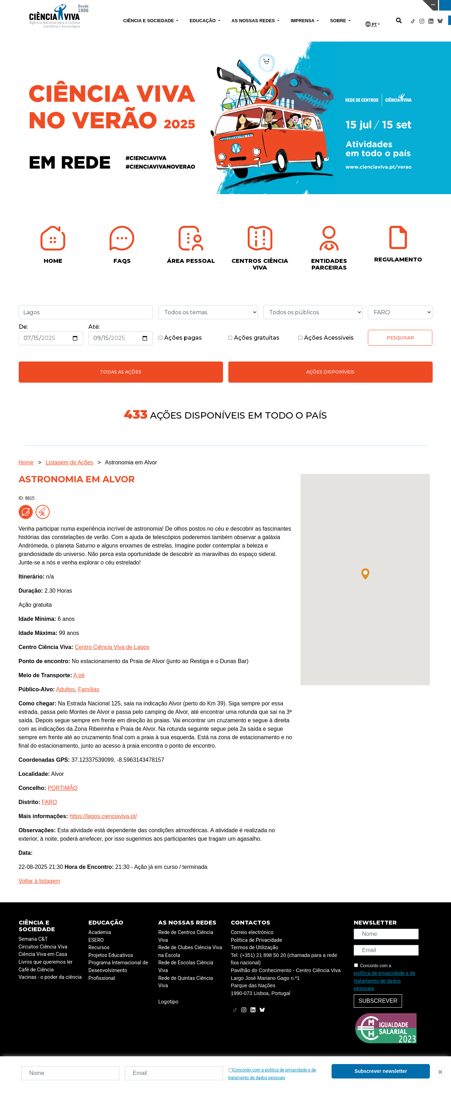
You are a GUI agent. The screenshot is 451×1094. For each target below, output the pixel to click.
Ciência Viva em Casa (43, 954)
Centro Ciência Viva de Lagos (112, 647)
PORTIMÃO (63, 788)
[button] (365, 574)
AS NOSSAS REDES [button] (253, 20)
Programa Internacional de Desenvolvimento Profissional (118, 970)
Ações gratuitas (253, 337)
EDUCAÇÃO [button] (203, 20)
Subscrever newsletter (380, 1071)
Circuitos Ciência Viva (43, 947)
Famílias (88, 689)
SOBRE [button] (338, 20)
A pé (79, 675)
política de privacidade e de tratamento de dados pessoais (384, 980)
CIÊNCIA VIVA (299, 5)
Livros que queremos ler (46, 962)
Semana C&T (33, 939)
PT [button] (371, 24)
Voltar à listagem (39, 881)
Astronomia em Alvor (131, 462)
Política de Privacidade (256, 940)
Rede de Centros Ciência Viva (185, 936)
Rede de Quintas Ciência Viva (185, 982)
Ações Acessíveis (326, 337)
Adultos (65, 689)
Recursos (99, 948)
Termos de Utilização (254, 948)
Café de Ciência (36, 970)
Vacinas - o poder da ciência (50, 977)
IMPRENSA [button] (303, 20)
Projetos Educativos (110, 955)
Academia (99, 932)
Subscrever (377, 1001)
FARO (49, 802)
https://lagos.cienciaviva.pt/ (103, 816)
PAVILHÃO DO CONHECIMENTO (198, 4)
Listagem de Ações (69, 462)
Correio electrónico (252, 932)
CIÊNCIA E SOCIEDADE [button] (149, 20)
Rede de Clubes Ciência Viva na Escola (190, 951)
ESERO (96, 940)
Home (26, 462)
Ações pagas (180, 337)
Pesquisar (400, 337)
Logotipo (168, 1002)
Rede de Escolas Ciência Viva (185, 967)
